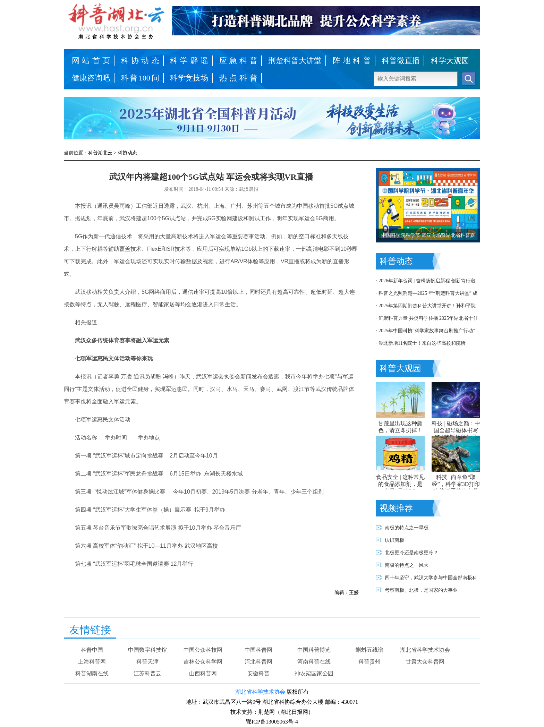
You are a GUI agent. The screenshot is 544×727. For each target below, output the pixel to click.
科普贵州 (369, 662)
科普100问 (140, 78)
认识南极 (394, 540)
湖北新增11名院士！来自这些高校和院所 (422, 343)
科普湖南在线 (92, 673)
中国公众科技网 (203, 650)
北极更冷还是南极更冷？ (411, 552)
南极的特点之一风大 (406, 565)
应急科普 (238, 60)
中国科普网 (258, 650)
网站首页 (91, 60)
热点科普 (238, 78)
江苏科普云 (147, 673)
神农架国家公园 (314, 673)
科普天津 (147, 662)
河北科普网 (258, 662)
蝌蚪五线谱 (369, 650)
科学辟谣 (189, 60)
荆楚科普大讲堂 (295, 60)
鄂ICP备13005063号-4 (272, 722)
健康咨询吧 (91, 78)
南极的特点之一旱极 (406, 527)
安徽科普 (258, 673)
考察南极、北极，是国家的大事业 (421, 590)
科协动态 (140, 60)
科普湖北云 (100, 152)
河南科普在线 (314, 662)
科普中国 (92, 650)
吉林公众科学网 (203, 662)
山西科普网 (203, 673)
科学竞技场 (189, 78)
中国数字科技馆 (147, 650)
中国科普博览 (314, 650)
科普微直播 (401, 60)
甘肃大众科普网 (425, 662)
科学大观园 (450, 60)
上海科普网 (92, 662)
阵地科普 (352, 60)
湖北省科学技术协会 (425, 650)
